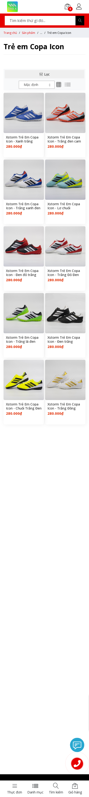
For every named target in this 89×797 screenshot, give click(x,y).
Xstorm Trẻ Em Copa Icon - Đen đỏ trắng (22, 273)
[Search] (79, 20)
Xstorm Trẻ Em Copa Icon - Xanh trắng (22, 139)
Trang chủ (10, 33)
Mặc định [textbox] (31, 84)
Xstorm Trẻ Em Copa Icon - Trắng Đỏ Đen (63, 273)
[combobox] (37, 85)
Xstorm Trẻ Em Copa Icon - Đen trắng (63, 340)
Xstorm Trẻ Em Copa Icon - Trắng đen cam (64, 139)
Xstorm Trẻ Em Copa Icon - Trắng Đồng (63, 406)
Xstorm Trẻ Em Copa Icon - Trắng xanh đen (23, 206)
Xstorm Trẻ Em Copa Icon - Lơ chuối (63, 206)
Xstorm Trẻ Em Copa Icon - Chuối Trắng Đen (24, 406)
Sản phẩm (28, 33)
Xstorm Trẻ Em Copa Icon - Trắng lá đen (22, 340)
